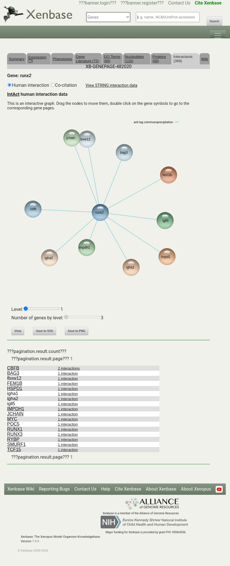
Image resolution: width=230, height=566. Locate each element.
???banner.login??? (97, 3)
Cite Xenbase (128, 489)
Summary (17, 59)
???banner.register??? (142, 3)
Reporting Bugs (54, 489)
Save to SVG (44, 331)
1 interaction (68, 373)
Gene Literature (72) (87, 59)
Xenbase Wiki (20, 489)
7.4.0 (35, 541)
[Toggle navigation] (218, 34)
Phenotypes (62, 59)
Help (105, 489)
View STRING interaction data (111, 85)
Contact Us (179, 3)
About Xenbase (161, 489)
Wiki (204, 59)
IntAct (13, 94)
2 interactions (69, 368)
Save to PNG (76, 331)
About (196, 489)
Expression (37, 58)
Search (214, 21)
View (17, 331)
